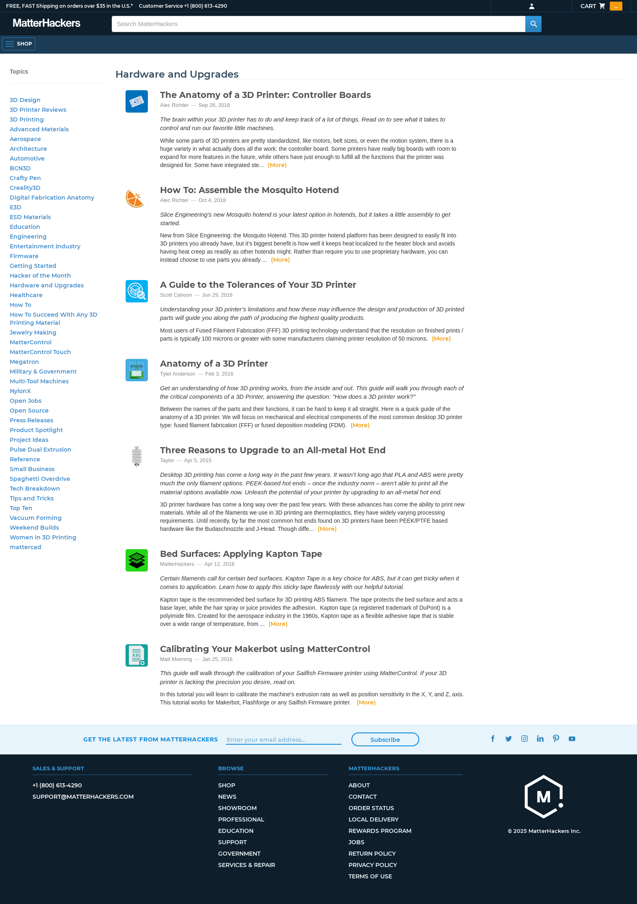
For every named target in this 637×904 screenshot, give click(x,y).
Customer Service (161, 6)
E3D (16, 207)
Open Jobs (25, 400)
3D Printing (27, 119)
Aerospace (25, 139)
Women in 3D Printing (43, 537)
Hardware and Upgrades (47, 285)
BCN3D (20, 168)
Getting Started (33, 265)
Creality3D (25, 187)
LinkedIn (540, 738)
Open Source (29, 410)
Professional (241, 819)
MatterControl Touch (40, 352)
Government (239, 853)
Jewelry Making (33, 332)
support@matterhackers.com (83, 796)
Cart (601, 6)
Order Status (371, 808)
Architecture (28, 148)
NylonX (20, 391)
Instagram (524, 738)
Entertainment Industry (45, 246)
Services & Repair (246, 865)
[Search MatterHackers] (533, 24)
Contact (363, 796)
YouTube (572, 738)
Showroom (237, 808)
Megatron (24, 361)
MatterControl (31, 342)
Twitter (508, 738)
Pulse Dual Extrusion (41, 449)
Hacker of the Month (40, 275)
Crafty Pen (25, 178)
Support (232, 842)
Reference (25, 459)
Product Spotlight (36, 430)
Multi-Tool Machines (39, 381)
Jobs (356, 842)
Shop (226, 785)
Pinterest (556, 738)
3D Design (25, 100)
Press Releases (31, 420)
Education (25, 226)
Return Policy (372, 853)
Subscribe (385, 739)
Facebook (492, 738)
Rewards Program (380, 830)
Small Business (32, 469)
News (227, 796)
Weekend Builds (34, 527)
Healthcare (26, 295)
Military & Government (43, 371)
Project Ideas (29, 439)
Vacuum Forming (36, 518)
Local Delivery (374, 819)
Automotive (27, 158)
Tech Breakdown (35, 488)
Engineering (28, 236)
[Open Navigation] (18, 43)
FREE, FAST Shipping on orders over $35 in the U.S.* (69, 6)
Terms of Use (370, 876)
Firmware (24, 256)
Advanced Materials (39, 129)
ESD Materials (30, 217)
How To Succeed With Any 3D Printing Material (54, 318)
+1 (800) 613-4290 (205, 6)
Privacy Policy (373, 865)
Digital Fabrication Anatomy (52, 197)
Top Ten (21, 508)
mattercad (25, 547)
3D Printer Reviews (38, 109)
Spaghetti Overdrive (40, 478)
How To (20, 305)
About (359, 785)
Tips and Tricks (32, 498)
